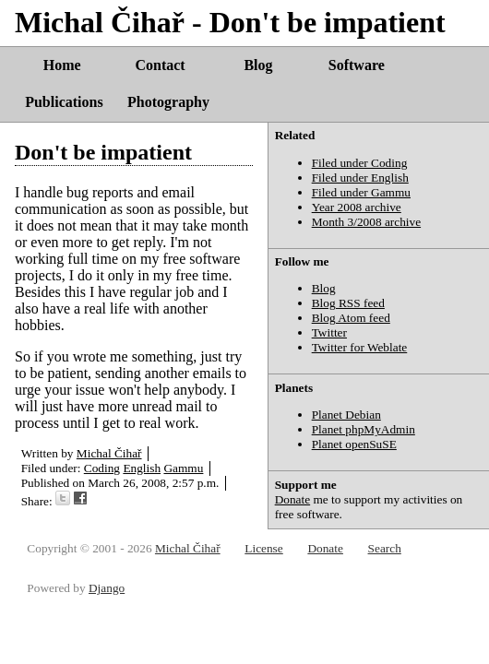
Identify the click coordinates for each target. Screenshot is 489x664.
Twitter (329, 332)
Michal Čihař (109, 453)
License (263, 548)
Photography (168, 102)
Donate (293, 499)
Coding (102, 468)
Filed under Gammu (361, 192)
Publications (63, 102)
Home (62, 65)
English (142, 468)
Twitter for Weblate (360, 347)
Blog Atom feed (351, 318)
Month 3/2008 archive (366, 222)
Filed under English (360, 177)
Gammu (183, 468)
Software (356, 65)
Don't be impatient (103, 152)
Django (107, 588)
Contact (160, 65)
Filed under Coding (360, 163)
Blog (258, 65)
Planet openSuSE (354, 444)
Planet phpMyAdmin (363, 429)
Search (384, 548)
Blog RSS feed (348, 303)
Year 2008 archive (356, 207)
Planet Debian (346, 414)
